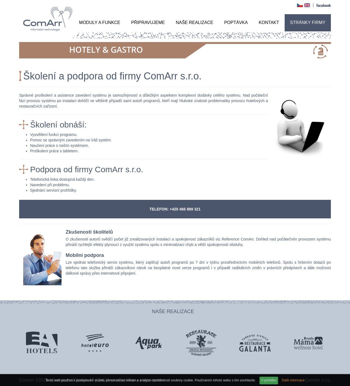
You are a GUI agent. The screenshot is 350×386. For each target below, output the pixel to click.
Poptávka (236, 22)
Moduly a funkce (99, 22)
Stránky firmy (308, 22)
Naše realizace (194, 22)
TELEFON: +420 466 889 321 (174, 209)
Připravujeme (148, 22)
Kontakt (269, 22)
